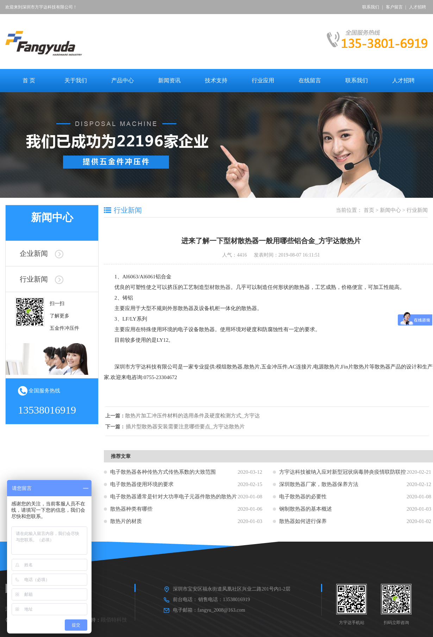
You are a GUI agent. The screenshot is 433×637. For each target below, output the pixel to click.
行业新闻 (41, 279)
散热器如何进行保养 (303, 521)
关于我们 (75, 80)
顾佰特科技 (114, 620)
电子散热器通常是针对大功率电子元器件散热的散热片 (173, 496)
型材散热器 (217, 287)
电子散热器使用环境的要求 (142, 484)
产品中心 (122, 80)
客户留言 (394, 7)
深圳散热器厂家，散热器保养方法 (318, 484)
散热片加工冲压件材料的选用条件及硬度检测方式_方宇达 (197, 415)
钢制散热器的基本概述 (305, 509)
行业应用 (263, 80)
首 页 (29, 80)
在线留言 (310, 80)
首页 (369, 210)
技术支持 (216, 80)
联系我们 (370, 7)
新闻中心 (390, 210)
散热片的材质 (126, 521)
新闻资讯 (169, 80)
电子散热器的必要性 (303, 496)
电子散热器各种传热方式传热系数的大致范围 (163, 472)
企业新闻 (41, 253)
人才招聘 (417, 7)
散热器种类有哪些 (131, 509)
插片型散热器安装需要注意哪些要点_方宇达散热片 (190, 426)
